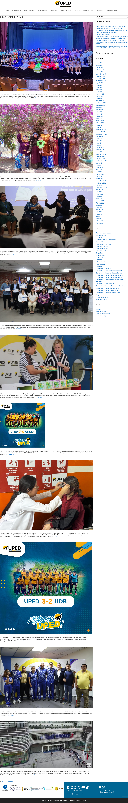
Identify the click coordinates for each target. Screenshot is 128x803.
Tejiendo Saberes (101, 299)
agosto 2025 (100, 83)
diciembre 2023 (101, 127)
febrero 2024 (100, 123)
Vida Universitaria (67, 10)
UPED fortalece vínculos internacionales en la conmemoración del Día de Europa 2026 (110, 27)
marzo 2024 (100, 121)
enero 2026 (99, 72)
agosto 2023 (100, 136)
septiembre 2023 (101, 134)
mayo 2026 (99, 63)
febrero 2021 (100, 203)
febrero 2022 (100, 176)
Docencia (77, 10)
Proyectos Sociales (102, 297)
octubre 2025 (100, 78)
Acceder (98, 309)
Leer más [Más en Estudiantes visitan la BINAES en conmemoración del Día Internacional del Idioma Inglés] (32, 775)
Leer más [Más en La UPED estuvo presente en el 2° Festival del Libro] (14, 254)
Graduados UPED (101, 251)
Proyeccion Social (101, 295)
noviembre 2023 (101, 129)
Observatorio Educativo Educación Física (109, 277)
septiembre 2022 (101, 161)
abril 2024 (99, 118)
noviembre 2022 (101, 156)
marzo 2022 (100, 174)
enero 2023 (99, 152)
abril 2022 (99, 172)
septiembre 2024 (101, 107)
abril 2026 (99, 65)
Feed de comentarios (103, 313)
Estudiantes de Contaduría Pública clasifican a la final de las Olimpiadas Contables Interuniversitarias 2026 (111, 32)
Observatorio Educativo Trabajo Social (108, 292)
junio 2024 (99, 114)
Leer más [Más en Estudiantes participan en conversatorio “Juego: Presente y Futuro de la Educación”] (39, 397)
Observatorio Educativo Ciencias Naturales (109, 271)
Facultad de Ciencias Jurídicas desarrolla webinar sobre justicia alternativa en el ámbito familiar (112, 37)
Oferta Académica (30, 10)
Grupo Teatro (100, 257)
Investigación (99, 10)
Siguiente (11, 781)
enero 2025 (99, 98)
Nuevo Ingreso (43, 10)
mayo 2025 (99, 89)
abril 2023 (99, 145)
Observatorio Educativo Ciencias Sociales (109, 273)
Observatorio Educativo (103, 268)
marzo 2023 (100, 147)
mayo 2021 (99, 196)
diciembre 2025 (101, 74)
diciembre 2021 (101, 181)
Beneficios (55, 10)
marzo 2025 (100, 94)
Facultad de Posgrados (103, 244)
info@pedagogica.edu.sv (76, 794)
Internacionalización (111, 10)
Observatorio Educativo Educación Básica (109, 275)
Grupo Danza (100, 253)
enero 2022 (99, 178)
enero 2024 (99, 125)
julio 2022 (99, 165)
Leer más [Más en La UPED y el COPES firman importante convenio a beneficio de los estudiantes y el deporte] (11, 715)
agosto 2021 (100, 190)
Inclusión (99, 260)
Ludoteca (99, 266)
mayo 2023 (99, 143)
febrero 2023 (100, 149)
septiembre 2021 (101, 187)
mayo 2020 (99, 214)
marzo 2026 (100, 67)
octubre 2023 (100, 132)
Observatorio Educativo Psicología (107, 290)
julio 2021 (99, 192)
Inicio (7, 10)
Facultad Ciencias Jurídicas (105, 242)
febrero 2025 (100, 96)
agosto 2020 (100, 210)
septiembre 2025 (101, 81)
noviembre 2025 (101, 76)
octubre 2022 (100, 158)
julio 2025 (99, 85)
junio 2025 (99, 87)
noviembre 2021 (101, 183)
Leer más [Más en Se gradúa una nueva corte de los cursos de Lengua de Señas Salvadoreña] (19, 329)
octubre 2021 (100, 185)
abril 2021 (99, 198)
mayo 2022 (99, 170)
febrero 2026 (100, 69)
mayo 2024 (99, 116)
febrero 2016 (100, 223)
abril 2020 (99, 216)
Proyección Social (88, 10)
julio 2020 (99, 212)
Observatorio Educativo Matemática (107, 288)
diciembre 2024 (101, 101)
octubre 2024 (100, 105)
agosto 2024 (100, 109)
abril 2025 (99, 92)
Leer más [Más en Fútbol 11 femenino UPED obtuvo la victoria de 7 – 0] (11, 454)
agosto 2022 (100, 163)
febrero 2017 (100, 221)
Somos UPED (16, 10)
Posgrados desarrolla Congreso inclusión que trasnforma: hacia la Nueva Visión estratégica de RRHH (111, 42)
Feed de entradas (101, 311)
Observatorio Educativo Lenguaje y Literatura (110, 286)
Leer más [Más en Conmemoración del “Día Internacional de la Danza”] (38, 98)
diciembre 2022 (101, 154)
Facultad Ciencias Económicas (106, 240)
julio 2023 (99, 138)
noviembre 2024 (101, 103)
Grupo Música (100, 255)
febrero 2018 (100, 218)
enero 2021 (99, 205)
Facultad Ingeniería (102, 248)
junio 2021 (99, 194)
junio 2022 (99, 167)
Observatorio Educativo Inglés (105, 284)
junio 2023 (99, 141)
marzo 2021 (100, 201)
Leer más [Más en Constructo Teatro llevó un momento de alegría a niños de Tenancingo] (38, 180)
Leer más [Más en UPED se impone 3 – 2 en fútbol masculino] (21, 641)
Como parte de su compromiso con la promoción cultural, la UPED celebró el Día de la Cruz (111, 47)
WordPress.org (101, 316)
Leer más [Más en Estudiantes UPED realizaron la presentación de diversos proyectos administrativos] (57, 536)
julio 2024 (99, 112)
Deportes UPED (101, 235)
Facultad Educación (102, 246)
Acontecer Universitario (103, 233)
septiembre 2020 (101, 207)
